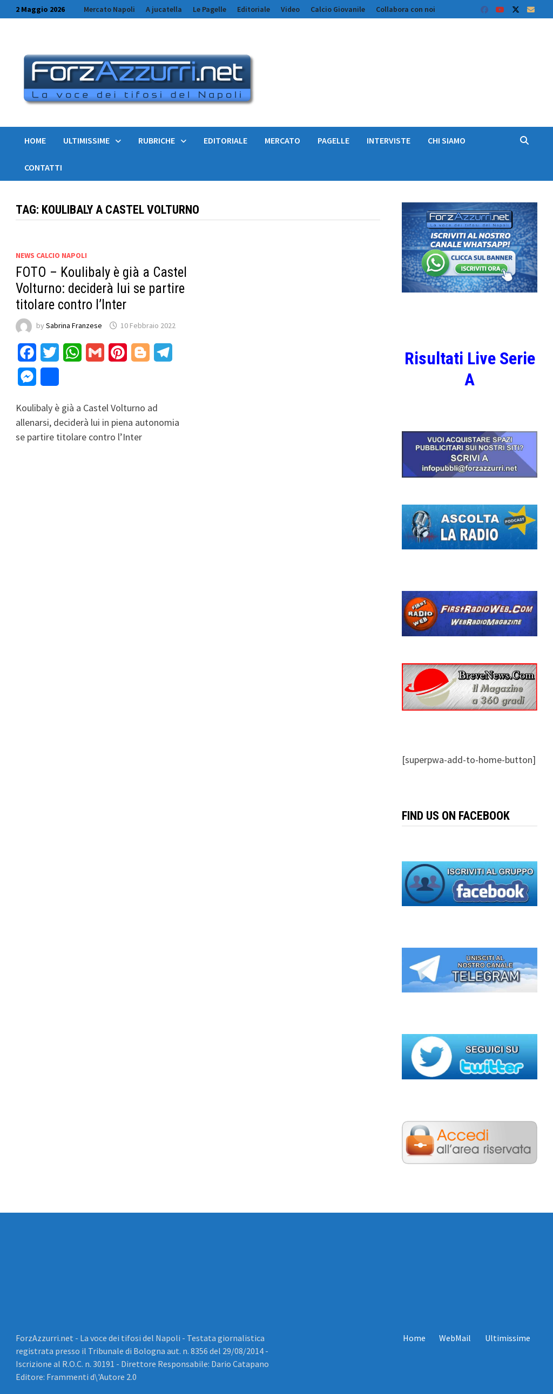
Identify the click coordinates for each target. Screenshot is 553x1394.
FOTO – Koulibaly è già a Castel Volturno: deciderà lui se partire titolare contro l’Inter (101, 288)
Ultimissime (86, 140)
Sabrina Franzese (74, 325)
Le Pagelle (209, 9)
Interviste (388, 140)
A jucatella (164, 9)
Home (35, 140)
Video (290, 9)
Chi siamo (447, 140)
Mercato (282, 140)
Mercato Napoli (109, 9)
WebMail (455, 1337)
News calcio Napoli (51, 255)
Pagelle (333, 140)
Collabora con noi (405, 9)
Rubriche (156, 140)
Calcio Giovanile (338, 9)
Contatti (43, 167)
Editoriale (253, 9)
